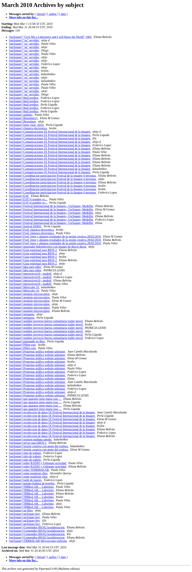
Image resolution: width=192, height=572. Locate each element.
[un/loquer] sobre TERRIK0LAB (29, 469)
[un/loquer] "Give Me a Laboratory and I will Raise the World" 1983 (50, 37)
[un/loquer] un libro (21, 510)
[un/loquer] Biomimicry (23, 118)
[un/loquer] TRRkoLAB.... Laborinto (31, 486)
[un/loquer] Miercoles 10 (24, 287)
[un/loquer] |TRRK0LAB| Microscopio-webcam (38, 540)
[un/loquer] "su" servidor (24, 40)
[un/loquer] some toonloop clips (28, 473)
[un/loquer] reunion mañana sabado (30, 439)
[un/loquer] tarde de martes (25, 480)
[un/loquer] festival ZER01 (25, 226)
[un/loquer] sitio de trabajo (25, 453)
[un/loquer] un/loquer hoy (25, 513)
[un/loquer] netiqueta (22, 314)
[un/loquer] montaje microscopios (29, 294)
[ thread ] (40, 14)
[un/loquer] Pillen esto (23, 344)
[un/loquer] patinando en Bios (27, 341)
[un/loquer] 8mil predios (24, 97)
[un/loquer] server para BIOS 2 (28, 442)
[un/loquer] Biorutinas (23, 121)
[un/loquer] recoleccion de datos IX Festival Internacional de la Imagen (52, 412)
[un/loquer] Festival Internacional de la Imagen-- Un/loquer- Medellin (51, 206)
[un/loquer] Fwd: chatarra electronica (32, 229)
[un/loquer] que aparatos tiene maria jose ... (35, 398)
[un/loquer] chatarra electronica (28, 128)
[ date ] (63, 14)
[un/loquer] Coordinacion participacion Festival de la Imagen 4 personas (53, 175)
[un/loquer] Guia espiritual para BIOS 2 (33, 250)
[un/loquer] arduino (21, 114)
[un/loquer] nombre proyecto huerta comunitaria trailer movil (46, 321)
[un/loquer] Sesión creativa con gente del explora (39, 446)
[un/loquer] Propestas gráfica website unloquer (37, 351)
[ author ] (52, 14)
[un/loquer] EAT (19, 195)
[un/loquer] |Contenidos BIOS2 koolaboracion (37, 527)
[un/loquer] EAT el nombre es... (28, 199)
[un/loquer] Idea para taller (25, 267)
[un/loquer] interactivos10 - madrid (30, 273)
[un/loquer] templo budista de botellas (32, 483)
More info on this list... (23, 17)
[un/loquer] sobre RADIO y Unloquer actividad (38, 463)
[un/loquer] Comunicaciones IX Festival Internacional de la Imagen (50, 131)
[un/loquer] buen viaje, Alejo (26, 124)
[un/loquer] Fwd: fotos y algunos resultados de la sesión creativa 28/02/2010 (55, 236)
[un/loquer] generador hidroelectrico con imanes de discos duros (48, 246)
